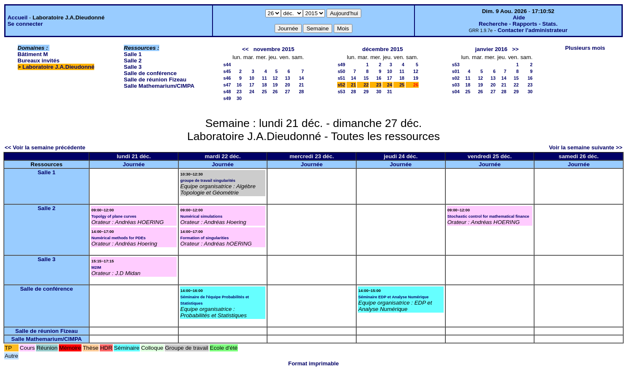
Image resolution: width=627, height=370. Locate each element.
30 (239, 98)
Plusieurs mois (585, 48)
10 (251, 78)
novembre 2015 (274, 49)
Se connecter (25, 24)
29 (366, 91)
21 (301, 84)
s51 (341, 78)
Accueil (17, 17)
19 (275, 84)
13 (287, 78)
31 (389, 91)
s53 (341, 91)
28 (301, 91)
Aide (519, 17)
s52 (341, 84)
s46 (227, 78)
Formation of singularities (204, 238)
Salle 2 (133, 60)
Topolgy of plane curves (113, 216)
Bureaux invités (39, 60)
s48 (227, 91)
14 (301, 78)
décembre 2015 (382, 49)
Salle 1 (133, 54)
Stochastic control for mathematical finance (488, 216)
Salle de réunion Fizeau (155, 79)
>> (515, 49)
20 (287, 84)
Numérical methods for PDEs (118, 238)
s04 (456, 91)
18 (264, 84)
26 (275, 91)
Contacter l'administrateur (532, 30)
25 (264, 91)
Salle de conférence (150, 73)
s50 (341, 71)
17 (251, 84)
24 (251, 91)
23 (239, 91)
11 (264, 78)
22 (366, 84)
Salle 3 (133, 67)
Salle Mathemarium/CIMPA (159, 86)
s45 (227, 71)
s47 (227, 84)
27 (287, 91)
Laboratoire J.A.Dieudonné (58, 67)
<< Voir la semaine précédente (45, 147)
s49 (227, 98)
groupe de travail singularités (207, 180)
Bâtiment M (33, 54)
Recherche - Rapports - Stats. (518, 24)
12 (275, 78)
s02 (456, 78)
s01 (456, 71)
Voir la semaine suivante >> (585, 147)
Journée (134, 164)
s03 (456, 84)
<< (245, 49)
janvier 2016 (491, 49)
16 (239, 84)
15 (366, 78)
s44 (227, 64)
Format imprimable (313, 363)
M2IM (96, 267)
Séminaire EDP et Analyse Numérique (393, 297)
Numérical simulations (201, 216)
